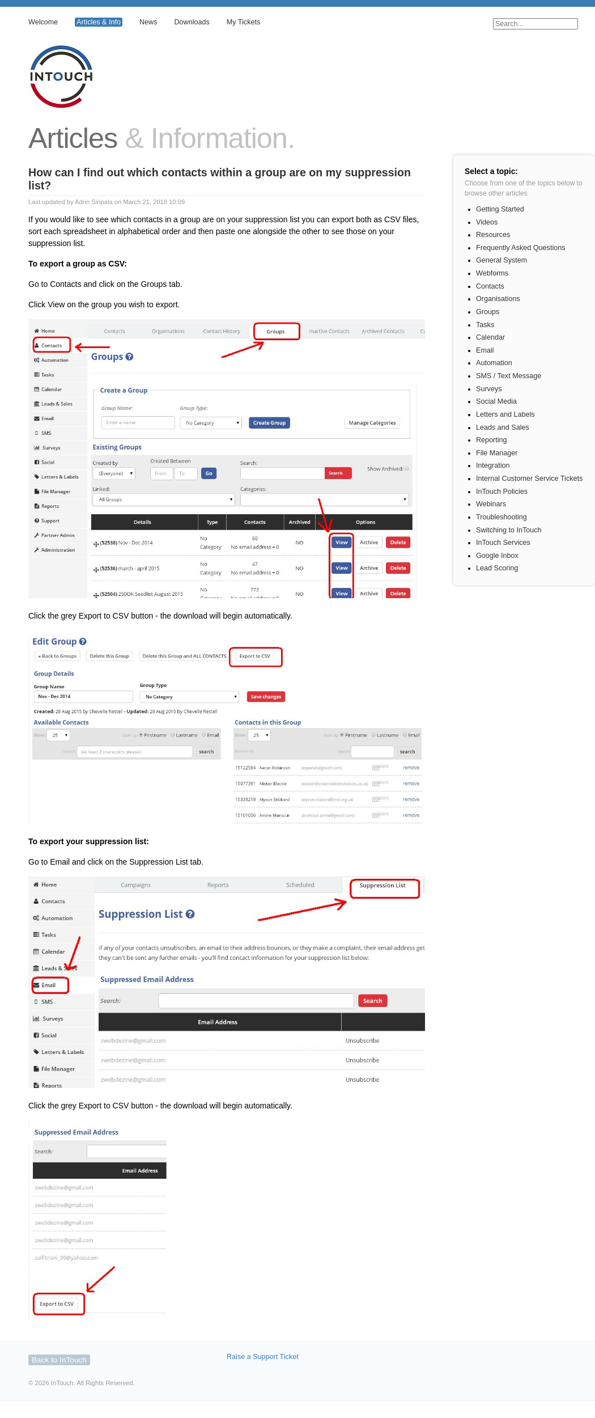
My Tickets (243, 22)
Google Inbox (497, 556)
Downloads (191, 22)
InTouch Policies (502, 492)
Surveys (489, 389)
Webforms (492, 273)
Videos (487, 222)
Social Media (496, 401)
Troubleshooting (501, 517)
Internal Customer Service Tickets (529, 478)
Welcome (43, 22)
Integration (493, 465)
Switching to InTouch (509, 530)
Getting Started (500, 209)
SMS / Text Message (508, 376)
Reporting (491, 440)
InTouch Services (503, 543)
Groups (487, 312)
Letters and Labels (505, 414)
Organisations (498, 299)
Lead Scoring (497, 568)
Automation (494, 363)
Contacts (490, 286)
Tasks (485, 325)
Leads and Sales (502, 427)
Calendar (490, 337)
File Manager (497, 453)
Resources (493, 235)
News (148, 22)
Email (485, 350)
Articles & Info (98, 22)
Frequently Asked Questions (521, 248)
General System (501, 260)
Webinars (491, 504)
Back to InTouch (59, 1360)
